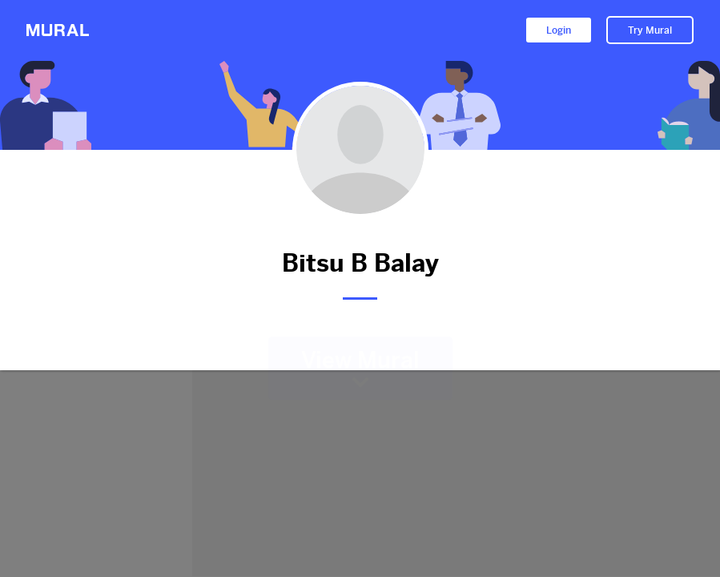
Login (558, 30)
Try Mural (650, 30)
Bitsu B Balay (360, 263)
